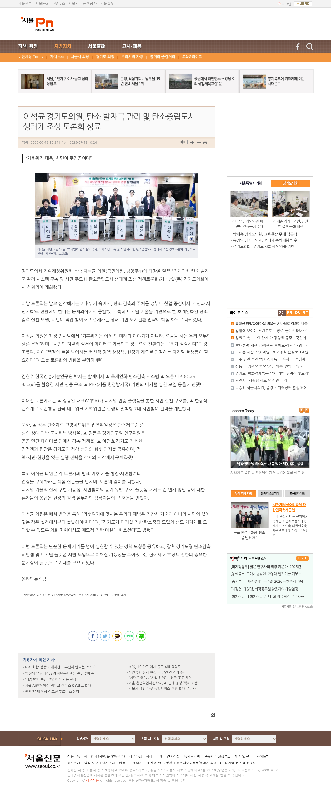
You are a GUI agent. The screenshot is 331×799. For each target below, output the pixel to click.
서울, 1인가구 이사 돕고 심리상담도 (155, 667)
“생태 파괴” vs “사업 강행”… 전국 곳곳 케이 (160, 677)
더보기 (302, 558)
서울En (74, 3)
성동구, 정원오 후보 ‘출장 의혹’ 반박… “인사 (269, 366)
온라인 (111, 756)
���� (282, 313)
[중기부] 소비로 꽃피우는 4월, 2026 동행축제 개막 (267, 581)
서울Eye (41, 3)
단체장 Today (32, 57)
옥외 (120, 756)
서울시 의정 (80, 57)
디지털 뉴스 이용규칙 (240, 762)
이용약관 (136, 762)
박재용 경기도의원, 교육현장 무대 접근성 (265, 234)
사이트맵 (263, 756)
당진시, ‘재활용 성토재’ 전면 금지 (261, 380)
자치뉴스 (57, 57)
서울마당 (135, 756)
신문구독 (73, 756)
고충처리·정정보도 (217, 756)
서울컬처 (107, 3)
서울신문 (25, 3)
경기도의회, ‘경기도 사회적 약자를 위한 (264, 246)
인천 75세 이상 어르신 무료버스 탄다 (52, 691)
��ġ (290, 313)
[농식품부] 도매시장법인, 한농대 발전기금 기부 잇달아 (270, 574)
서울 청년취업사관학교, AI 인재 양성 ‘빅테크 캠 (163, 683)
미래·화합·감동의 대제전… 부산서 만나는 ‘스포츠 (60, 667)
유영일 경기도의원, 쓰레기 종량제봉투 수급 (267, 240)
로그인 (286, 3)
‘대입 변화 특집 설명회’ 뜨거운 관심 (50, 679)
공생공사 (90, 3)
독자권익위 (192, 756)
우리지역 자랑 (132, 57)
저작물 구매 (154, 756)
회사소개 (73, 762)
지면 (102, 756)
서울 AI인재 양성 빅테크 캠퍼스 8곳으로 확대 (58, 685)
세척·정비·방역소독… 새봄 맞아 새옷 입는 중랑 (270, 464)
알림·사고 (91, 762)
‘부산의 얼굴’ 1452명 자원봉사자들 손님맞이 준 (59, 673)
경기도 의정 (105, 57)
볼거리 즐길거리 (162, 57)
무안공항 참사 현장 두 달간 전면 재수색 (157, 672)
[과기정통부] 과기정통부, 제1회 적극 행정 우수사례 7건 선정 (274, 596)
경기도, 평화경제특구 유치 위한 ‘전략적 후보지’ (272, 373)
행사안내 (108, 762)
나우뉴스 (58, 3)
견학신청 (173, 756)
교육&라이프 (192, 57)
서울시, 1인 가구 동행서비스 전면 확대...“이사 (162, 688)
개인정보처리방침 (159, 762)
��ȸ (305, 313)
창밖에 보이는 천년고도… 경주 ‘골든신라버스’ (271, 331)
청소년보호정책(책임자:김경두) (198, 762)
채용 (122, 762)
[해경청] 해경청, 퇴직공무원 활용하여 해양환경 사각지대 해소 (275, 589)
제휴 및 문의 (243, 756)
